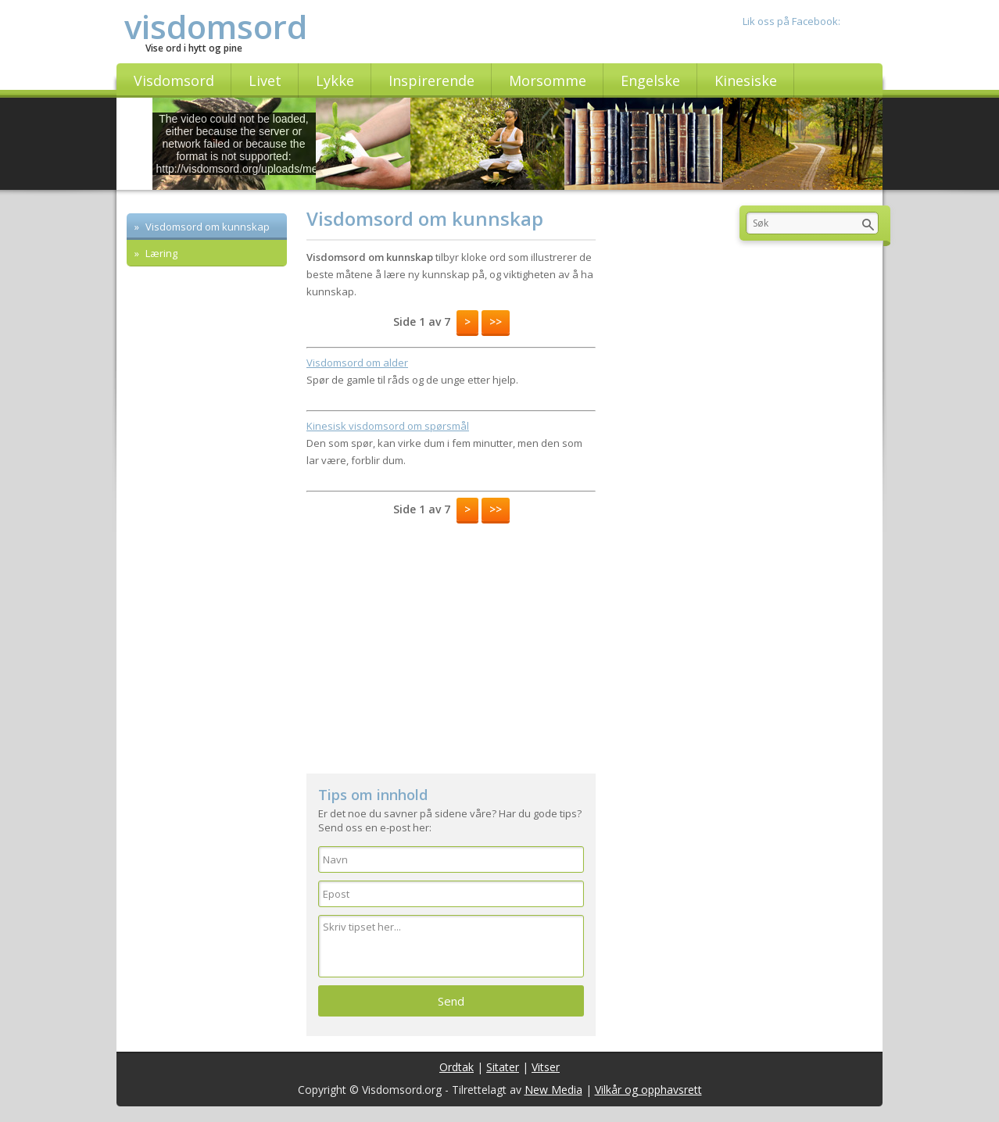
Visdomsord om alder (357, 363)
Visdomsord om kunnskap (206, 227)
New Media (553, 1089)
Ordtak (456, 1066)
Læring (160, 253)
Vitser (546, 1066)
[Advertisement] (451, 640)
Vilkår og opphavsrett (648, 1089)
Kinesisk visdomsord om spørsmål (387, 426)
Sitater (502, 1066)
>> (495, 321)
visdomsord (215, 26)
